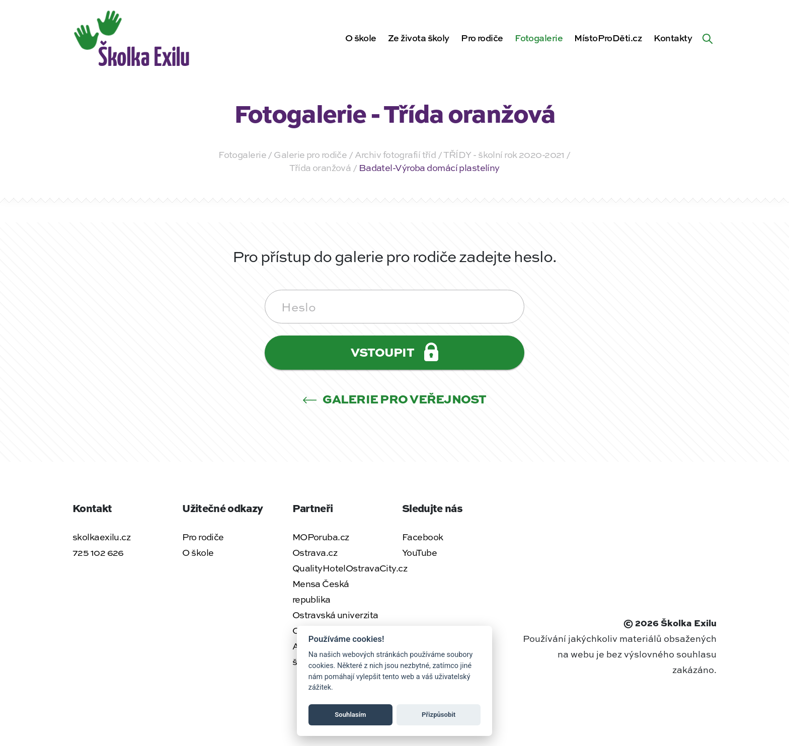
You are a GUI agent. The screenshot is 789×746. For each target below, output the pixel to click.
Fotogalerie (539, 37)
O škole (360, 37)
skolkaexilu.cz (101, 536)
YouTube (419, 552)
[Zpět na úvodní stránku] (133, 36)
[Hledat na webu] (707, 37)
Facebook (422, 536)
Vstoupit (394, 352)
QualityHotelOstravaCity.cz (349, 567)
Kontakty (673, 37)
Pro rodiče (482, 37)
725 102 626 (98, 552)
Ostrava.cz (314, 552)
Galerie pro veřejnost (394, 398)
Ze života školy (418, 37)
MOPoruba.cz (320, 536)
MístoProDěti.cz (608, 37)
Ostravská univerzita (335, 614)
